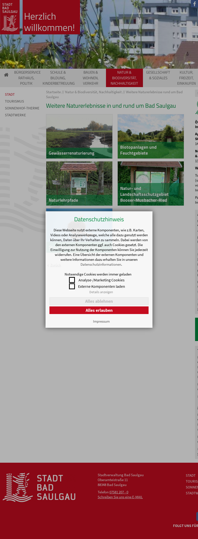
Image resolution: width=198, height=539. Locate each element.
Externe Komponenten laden (101, 286)
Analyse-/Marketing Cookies (102, 279)
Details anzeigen (101, 292)
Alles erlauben (99, 310)
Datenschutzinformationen (101, 264)
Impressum (101, 321)
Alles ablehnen (99, 301)
